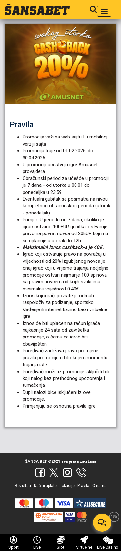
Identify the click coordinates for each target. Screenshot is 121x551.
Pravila (83, 485)
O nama (99, 485)
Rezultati (23, 485)
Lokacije (67, 485)
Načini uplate (45, 485)
